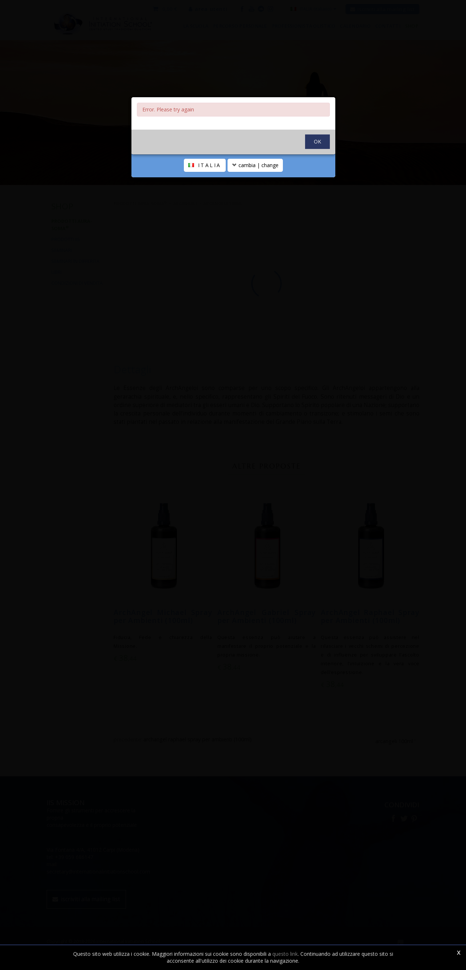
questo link (285, 953)
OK (317, 141)
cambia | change (255, 165)
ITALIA (204, 165)
